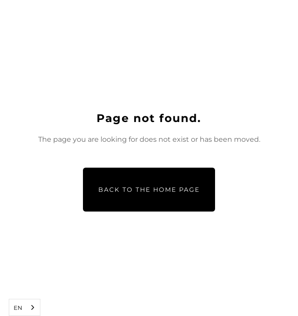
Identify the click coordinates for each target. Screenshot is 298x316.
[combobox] (24, 307)
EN (18, 307)
